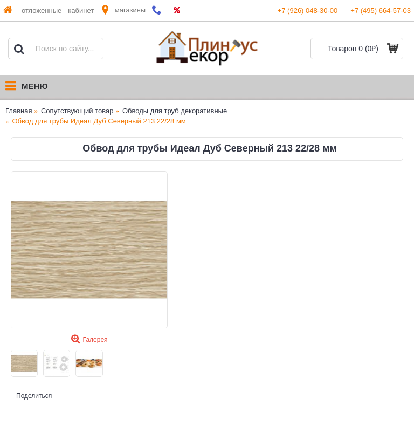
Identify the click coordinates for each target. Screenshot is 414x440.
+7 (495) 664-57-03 (380, 10)
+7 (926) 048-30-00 (308, 10)
